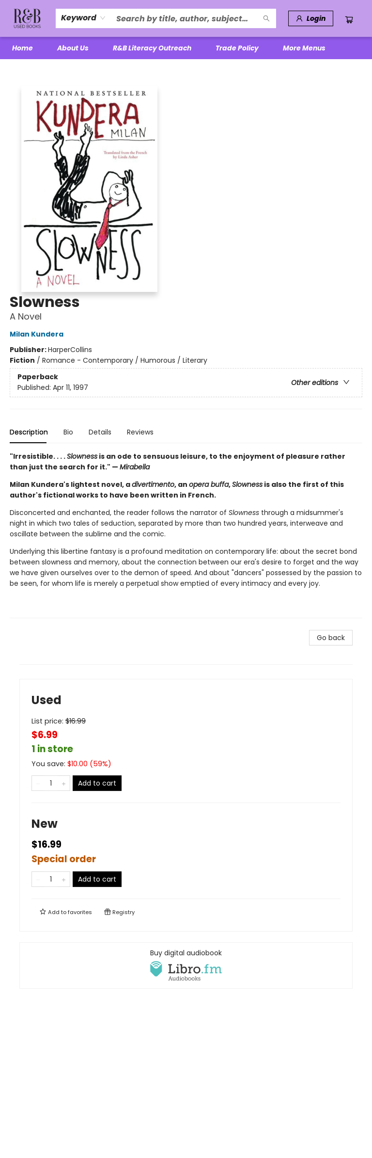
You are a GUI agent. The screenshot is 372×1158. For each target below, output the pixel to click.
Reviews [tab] (140, 432)
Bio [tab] (68, 432)
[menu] (186, 48)
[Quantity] (51, 783)
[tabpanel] (186, 534)
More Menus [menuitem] (304, 48)
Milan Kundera (38, 334)
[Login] (310, 18)
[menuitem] (22, 48)
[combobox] (83, 18)
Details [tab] (100, 432)
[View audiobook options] (186, 965)
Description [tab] (29, 432)
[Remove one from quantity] (38, 783)
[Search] (266, 18)
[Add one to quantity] (64, 783)
